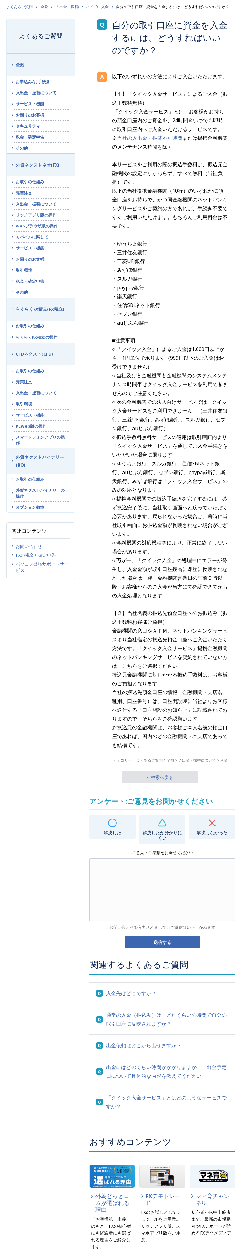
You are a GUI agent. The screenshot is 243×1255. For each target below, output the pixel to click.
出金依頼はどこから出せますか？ (143, 1045)
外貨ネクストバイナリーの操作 (40, 493)
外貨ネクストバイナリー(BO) (40, 461)
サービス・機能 (30, 104)
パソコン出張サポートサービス (42, 567)
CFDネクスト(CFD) (34, 354)
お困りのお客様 (30, 115)
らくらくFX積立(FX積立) (40, 309)
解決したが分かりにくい (162, 835)
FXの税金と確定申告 (36, 555)
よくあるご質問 (19, 6)
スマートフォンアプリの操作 (40, 440)
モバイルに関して (32, 237)
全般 (44, 6)
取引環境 (24, 270)
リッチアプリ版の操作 (36, 215)
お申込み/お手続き (33, 82)
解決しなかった (212, 833)
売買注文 (24, 193)
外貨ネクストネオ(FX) (37, 165)
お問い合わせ (29, 546)
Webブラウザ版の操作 (37, 226)
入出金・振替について (74, 6)
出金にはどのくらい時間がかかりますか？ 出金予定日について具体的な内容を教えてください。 (166, 1071)
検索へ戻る (162, 777)
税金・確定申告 (30, 137)
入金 (105, 6)
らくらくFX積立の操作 (36, 337)
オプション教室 (30, 507)
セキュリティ (28, 126)
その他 (22, 148)
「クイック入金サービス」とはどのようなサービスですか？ (166, 1102)
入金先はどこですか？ (131, 993)
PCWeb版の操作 (31, 426)
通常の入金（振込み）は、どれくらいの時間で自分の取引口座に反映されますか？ (166, 1019)
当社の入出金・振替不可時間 (149, 137)
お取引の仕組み (30, 181)
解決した (112, 833)
